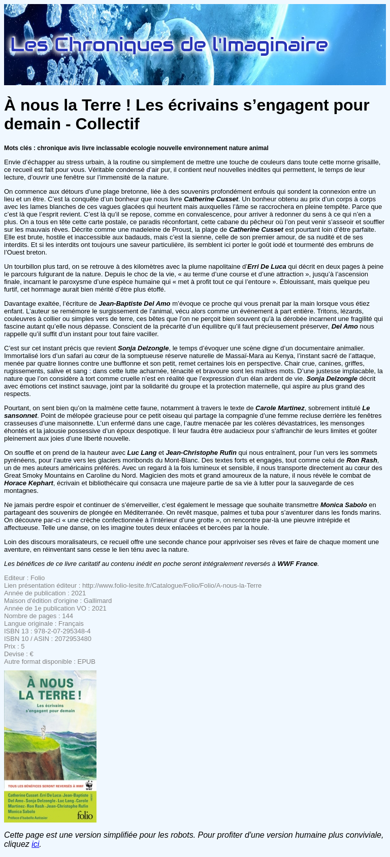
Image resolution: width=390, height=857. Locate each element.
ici (35, 844)
